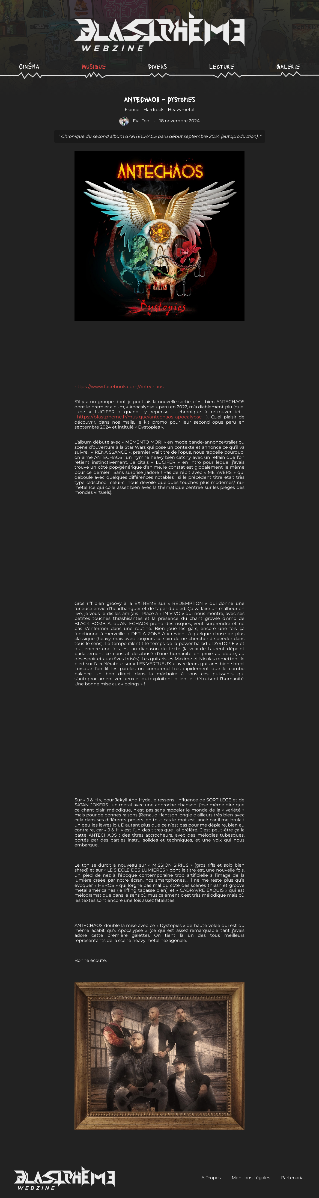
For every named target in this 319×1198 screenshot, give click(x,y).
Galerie (288, 66)
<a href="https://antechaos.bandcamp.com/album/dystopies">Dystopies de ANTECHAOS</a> (159, 356)
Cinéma (29, 66)
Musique (94, 66)
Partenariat (293, 1177)
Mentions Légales (251, 1177)
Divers (157, 66)
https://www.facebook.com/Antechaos (119, 386)
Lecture (221, 66)
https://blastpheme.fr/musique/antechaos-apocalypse (140, 417)
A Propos (211, 1177)
